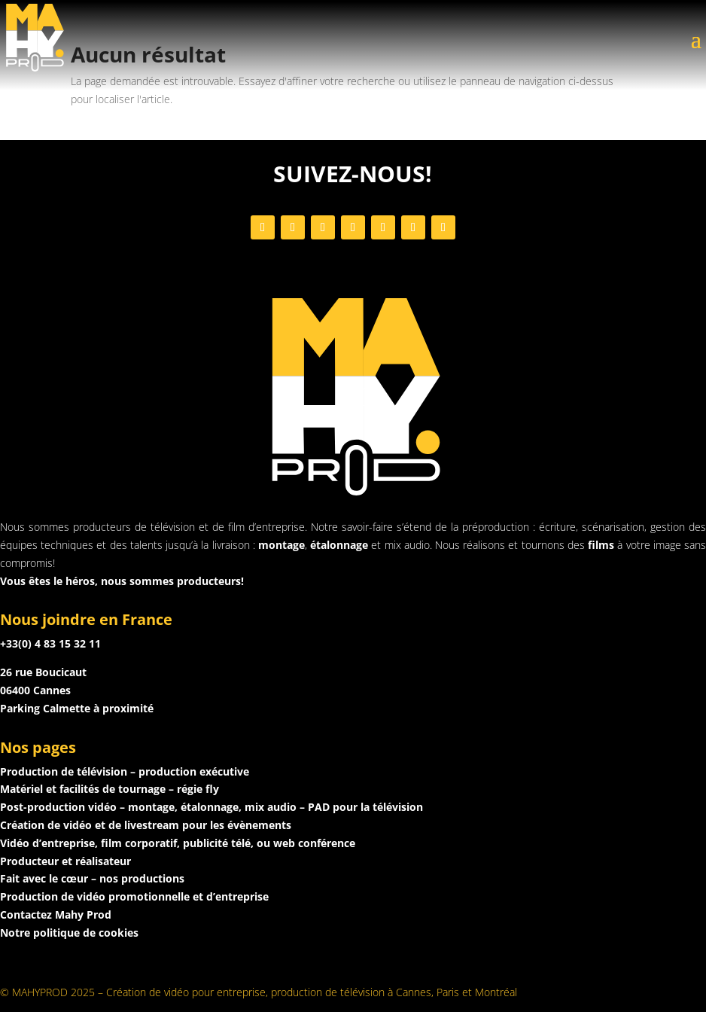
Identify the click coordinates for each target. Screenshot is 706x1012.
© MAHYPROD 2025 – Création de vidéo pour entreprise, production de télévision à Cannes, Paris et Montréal (258, 992)
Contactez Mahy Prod (55, 914)
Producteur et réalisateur (65, 861)
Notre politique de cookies (69, 932)
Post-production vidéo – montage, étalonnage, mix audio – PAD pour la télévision (211, 807)
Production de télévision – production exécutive (124, 771)
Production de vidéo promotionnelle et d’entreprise (134, 896)
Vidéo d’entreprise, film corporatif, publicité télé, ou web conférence (177, 843)
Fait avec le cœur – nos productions (92, 878)
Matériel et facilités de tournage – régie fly (109, 789)
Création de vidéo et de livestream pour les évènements (145, 825)
